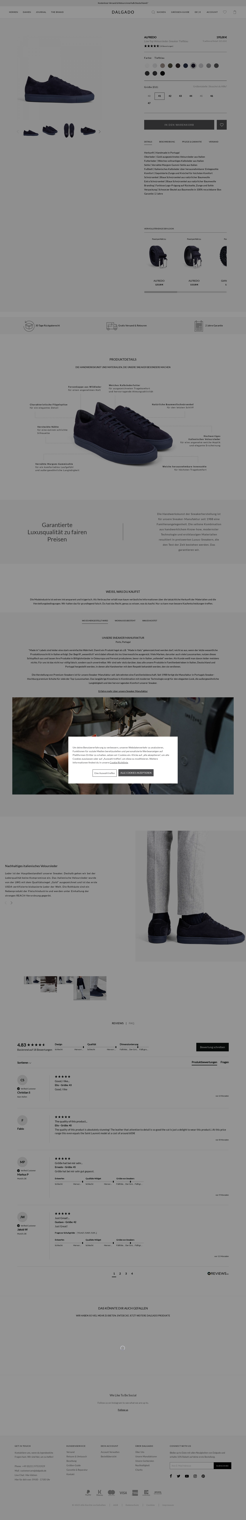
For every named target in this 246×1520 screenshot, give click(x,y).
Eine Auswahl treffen (104, 773)
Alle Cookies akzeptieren (136, 772)
